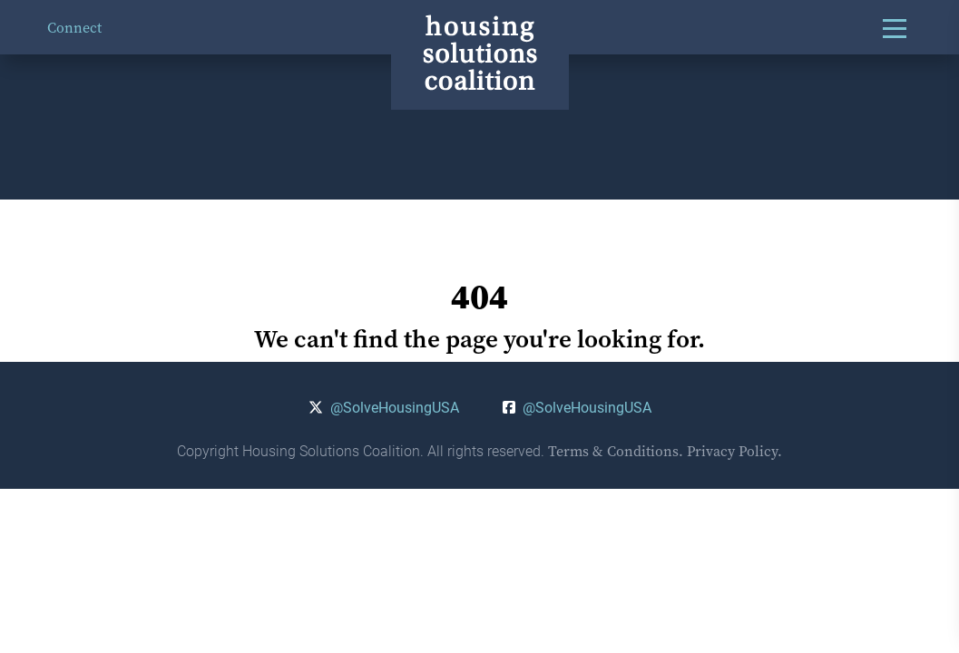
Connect (74, 27)
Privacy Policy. (734, 451)
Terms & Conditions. (615, 451)
